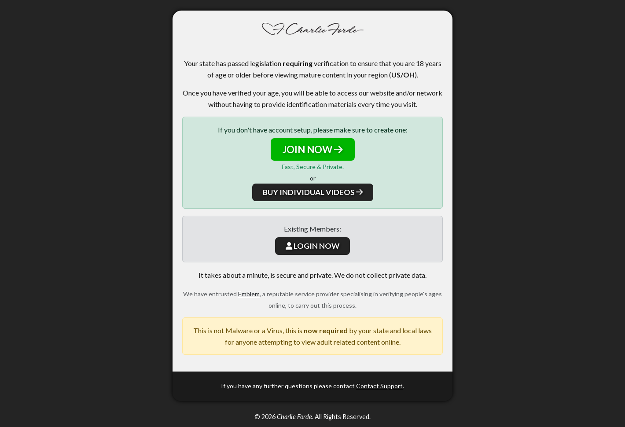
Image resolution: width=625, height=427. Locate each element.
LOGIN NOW (312, 245)
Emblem (249, 294)
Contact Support (379, 386)
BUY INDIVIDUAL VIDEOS (313, 192)
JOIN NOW (313, 149)
